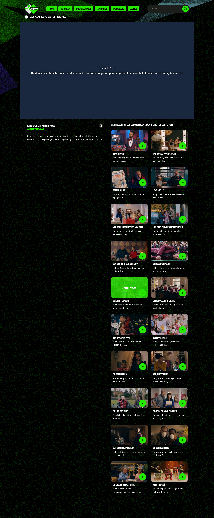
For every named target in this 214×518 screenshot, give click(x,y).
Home (52, 8)
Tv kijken (65, 8)
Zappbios (102, 8)
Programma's (83, 8)
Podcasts (118, 8)
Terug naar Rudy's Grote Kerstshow (47, 17)
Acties (133, 8)
